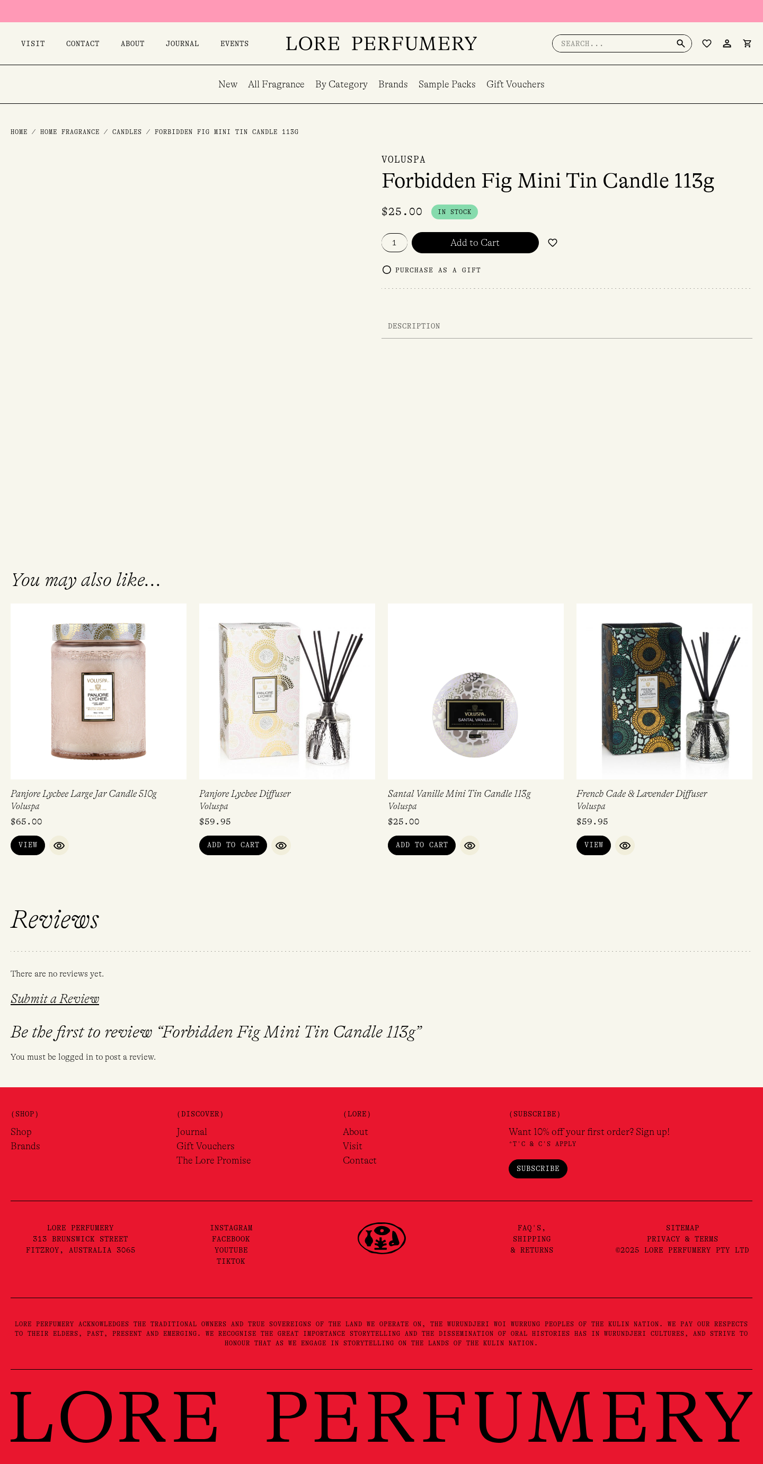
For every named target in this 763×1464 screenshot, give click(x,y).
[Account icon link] (727, 43)
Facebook (231, 1240)
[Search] (680, 43)
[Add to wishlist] (552, 242)
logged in (75, 1057)
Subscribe (538, 1169)
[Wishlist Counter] (706, 43)
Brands (393, 84)
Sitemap (682, 1229)
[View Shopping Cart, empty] (747, 43)
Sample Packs (447, 84)
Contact (61, 43)
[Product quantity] (394, 242)
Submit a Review (55, 999)
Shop (21, 1132)
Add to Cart (475, 242)
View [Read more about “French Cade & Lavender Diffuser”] (594, 845)
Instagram (231, 1229)
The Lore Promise (213, 1161)
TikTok (231, 1262)
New (227, 84)
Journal (140, 43)
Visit (22, 43)
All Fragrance (276, 84)
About (101, 43)
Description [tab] (414, 326)
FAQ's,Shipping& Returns (532, 1240)
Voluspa (404, 159)
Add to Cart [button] (233, 845)
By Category (341, 84)
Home (19, 132)
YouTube (231, 1251)
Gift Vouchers (515, 84)
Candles (127, 132)
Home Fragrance (70, 132)
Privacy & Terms (682, 1240)
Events (181, 43)
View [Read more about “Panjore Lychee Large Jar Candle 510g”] (28, 845)
